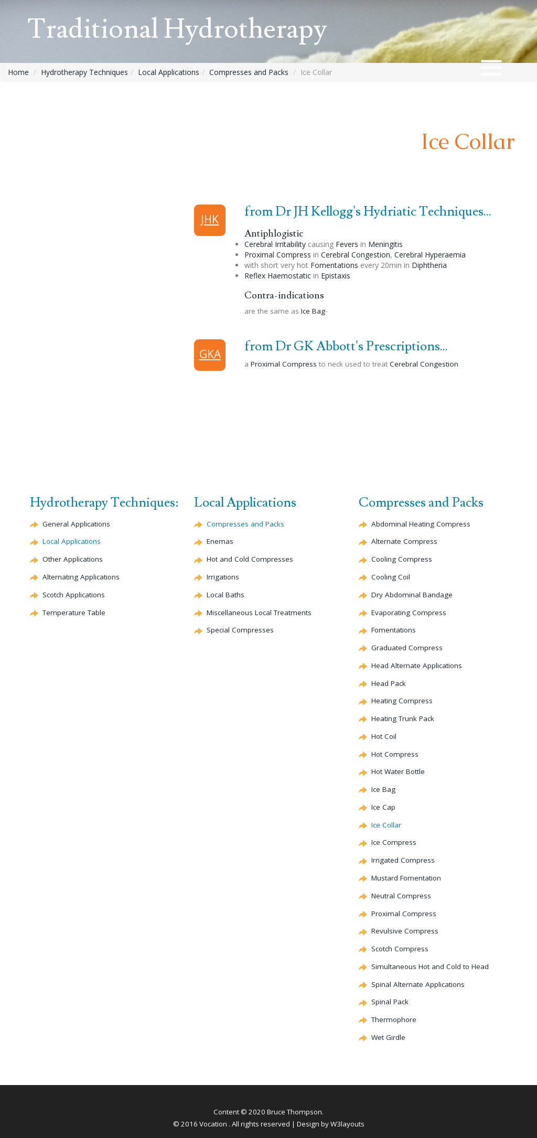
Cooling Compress (402, 559)
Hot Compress (395, 754)
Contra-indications (284, 295)
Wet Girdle (388, 1037)
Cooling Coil (391, 577)
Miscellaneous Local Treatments (260, 612)
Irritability (275, 244)
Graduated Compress (407, 647)
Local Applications (168, 72)
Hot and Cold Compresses (251, 559)
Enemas (220, 541)
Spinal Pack (390, 1001)
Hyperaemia (430, 255)
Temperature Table (73, 612)
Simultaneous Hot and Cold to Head (431, 966)
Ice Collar (386, 825)
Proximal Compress (277, 255)
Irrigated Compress (403, 860)
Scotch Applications (74, 594)
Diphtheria (429, 265)
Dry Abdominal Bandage (412, 594)
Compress (404, 541)
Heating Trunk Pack (402, 718)
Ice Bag (313, 311)
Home (18, 72)
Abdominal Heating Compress (421, 524)
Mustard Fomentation (407, 878)
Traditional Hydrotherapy (182, 30)
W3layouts (347, 1124)
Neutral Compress (401, 895)
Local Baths (226, 594)
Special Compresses (240, 630)
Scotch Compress (400, 948)
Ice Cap (383, 807)
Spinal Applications (418, 984)
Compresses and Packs (248, 72)
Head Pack (388, 683)
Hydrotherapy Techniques (84, 72)
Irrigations (223, 577)
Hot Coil (384, 736)
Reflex (277, 276)
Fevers (347, 244)
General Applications (76, 524)
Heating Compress (402, 700)
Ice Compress (394, 842)
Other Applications (72, 559)
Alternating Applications (81, 577)
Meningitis (385, 244)
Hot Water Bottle (398, 771)
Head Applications (417, 665)
